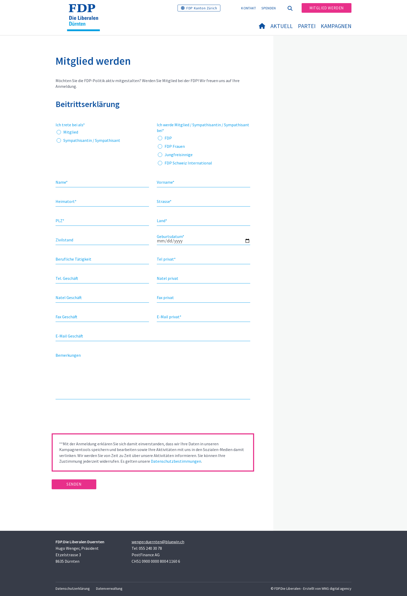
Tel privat (166, 259)
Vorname (165, 182)
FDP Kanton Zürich (201, 8)
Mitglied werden (326, 7)
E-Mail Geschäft (69, 336)
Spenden (268, 8)
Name (62, 182)
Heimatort (66, 201)
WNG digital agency (336, 588)
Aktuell (281, 26)
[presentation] (91, 418)
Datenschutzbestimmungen (176, 461)
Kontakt (248, 8)
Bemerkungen (68, 355)
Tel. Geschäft (67, 278)
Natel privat (167, 278)
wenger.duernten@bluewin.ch (158, 541)
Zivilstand (64, 239)
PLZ (60, 220)
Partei (307, 26)
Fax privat (165, 297)
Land (162, 220)
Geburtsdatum (170, 236)
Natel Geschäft (69, 297)
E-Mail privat (169, 316)
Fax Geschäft (66, 316)
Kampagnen (336, 26)
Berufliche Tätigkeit (73, 259)
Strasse (164, 201)
